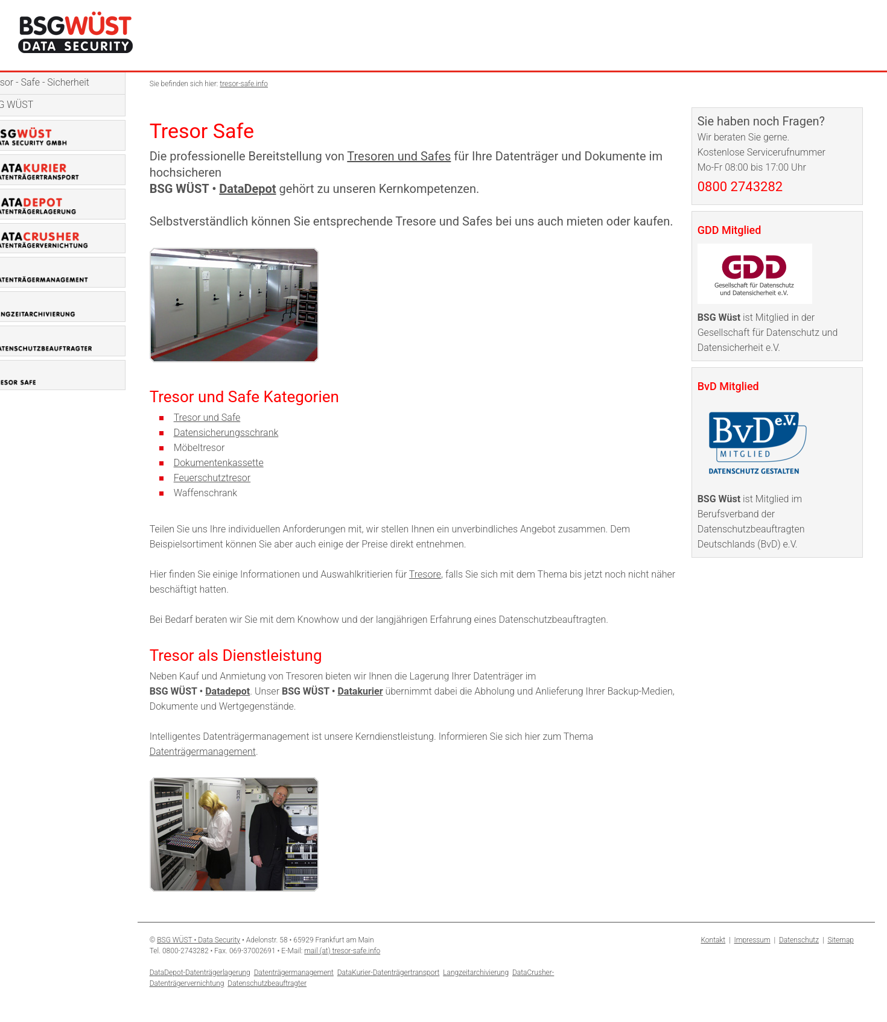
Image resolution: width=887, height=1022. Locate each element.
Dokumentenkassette (238, 479)
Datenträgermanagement (222, 768)
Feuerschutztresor (231, 494)
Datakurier (379, 707)
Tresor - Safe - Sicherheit (57, 82)
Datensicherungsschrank (245, 449)
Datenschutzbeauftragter (286, 999)
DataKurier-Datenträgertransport (408, 989)
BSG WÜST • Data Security (218, 956)
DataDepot (267, 188)
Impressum (752, 956)
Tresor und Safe (226, 434)
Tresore (444, 590)
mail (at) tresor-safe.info (362, 967)
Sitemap (840, 956)
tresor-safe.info (264, 84)
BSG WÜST (29, 104)
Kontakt (713, 956)
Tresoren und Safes (419, 156)
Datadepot (247, 707)
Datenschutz (799, 956)
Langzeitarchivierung (496, 989)
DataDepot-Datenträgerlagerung (219, 989)
